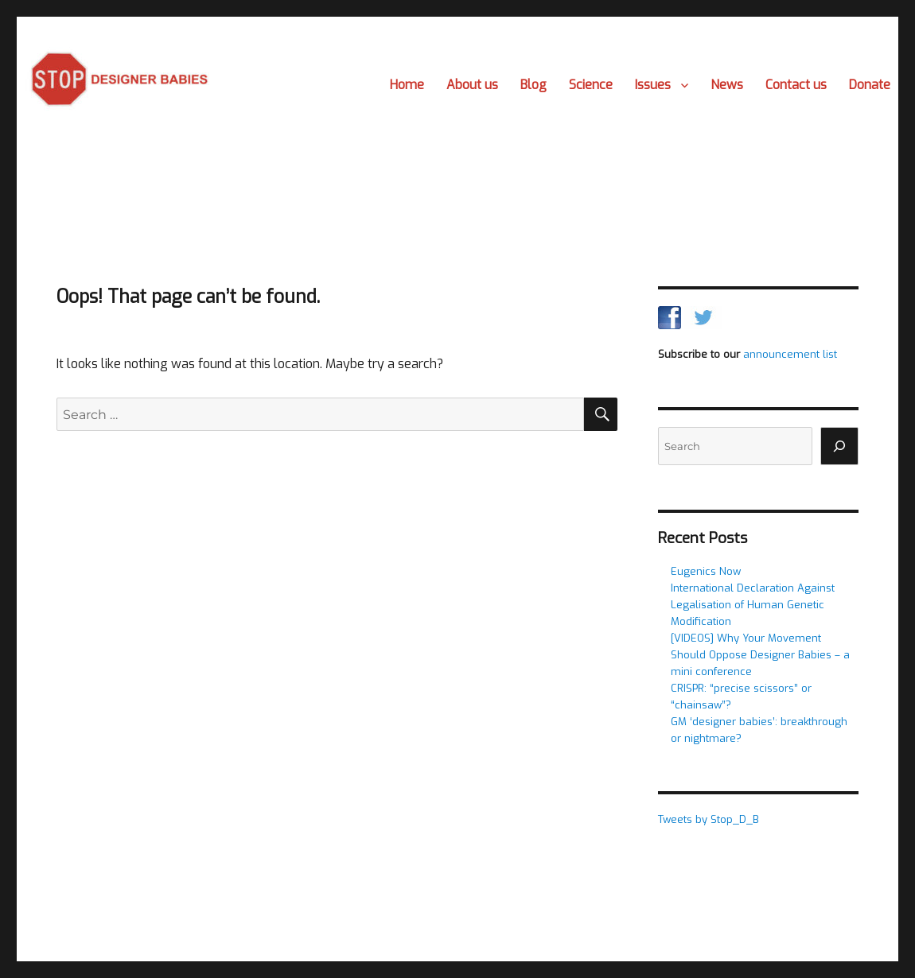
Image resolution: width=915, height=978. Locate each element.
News (727, 84)
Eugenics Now (706, 571)
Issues (653, 84)
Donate (869, 84)
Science (591, 84)
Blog (533, 84)
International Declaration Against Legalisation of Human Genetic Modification (753, 604)
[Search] (839, 446)
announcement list (790, 354)
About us (472, 84)
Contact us (796, 84)
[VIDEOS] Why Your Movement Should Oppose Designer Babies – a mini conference (760, 654)
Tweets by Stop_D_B (708, 819)
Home (407, 84)
